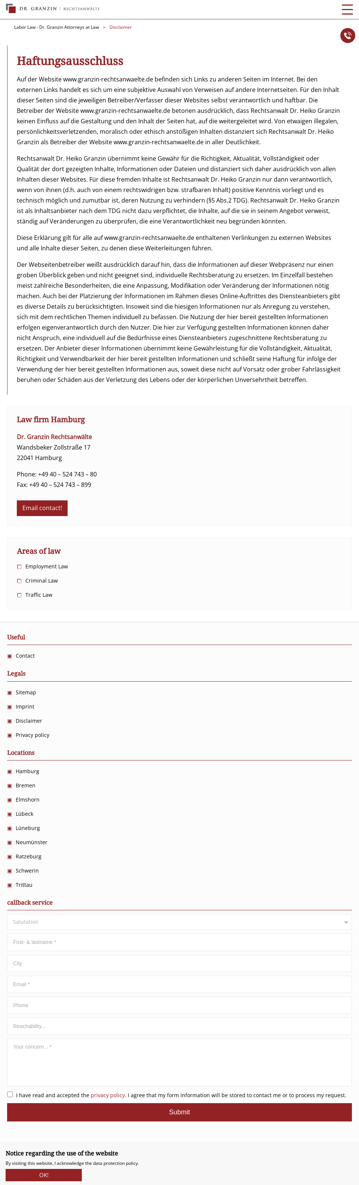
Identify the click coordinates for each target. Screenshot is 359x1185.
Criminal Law (41, 580)
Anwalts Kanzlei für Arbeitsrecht (52, 8)
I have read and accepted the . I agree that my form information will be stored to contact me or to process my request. (176, 1095)
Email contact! (42, 508)
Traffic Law (38, 594)
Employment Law (46, 566)
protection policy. (121, 1163)
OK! (44, 1173)
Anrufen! (347, 35)
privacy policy (108, 1095)
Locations (20, 752)
